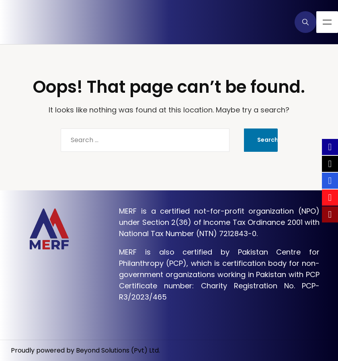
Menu (327, 22)
